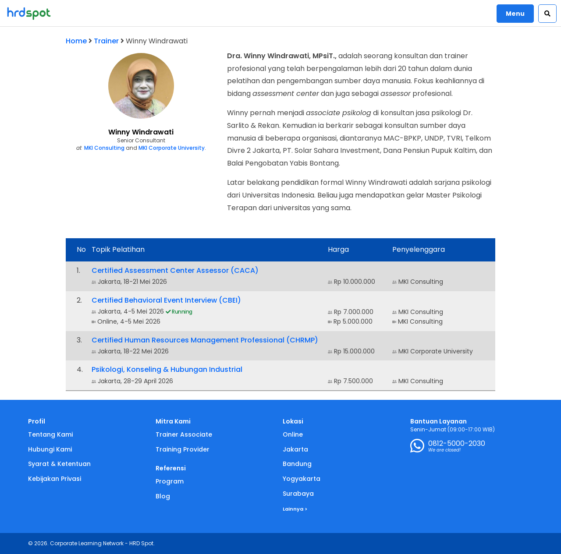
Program (170, 481)
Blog (163, 496)
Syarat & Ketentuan (59, 463)
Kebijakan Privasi (54, 478)
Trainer (106, 41)
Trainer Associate (184, 434)
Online (293, 434)
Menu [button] (515, 13)
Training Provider (182, 449)
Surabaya (298, 493)
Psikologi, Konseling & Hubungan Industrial (167, 369)
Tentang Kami (50, 434)
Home (76, 41)
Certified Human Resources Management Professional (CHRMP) (205, 340)
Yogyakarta (301, 478)
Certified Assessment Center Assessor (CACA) (175, 270)
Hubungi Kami (50, 449)
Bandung (297, 463)
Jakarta (295, 449)
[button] (547, 13)
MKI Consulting (104, 148)
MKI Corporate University (171, 148)
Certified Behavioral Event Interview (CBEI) (166, 300)
